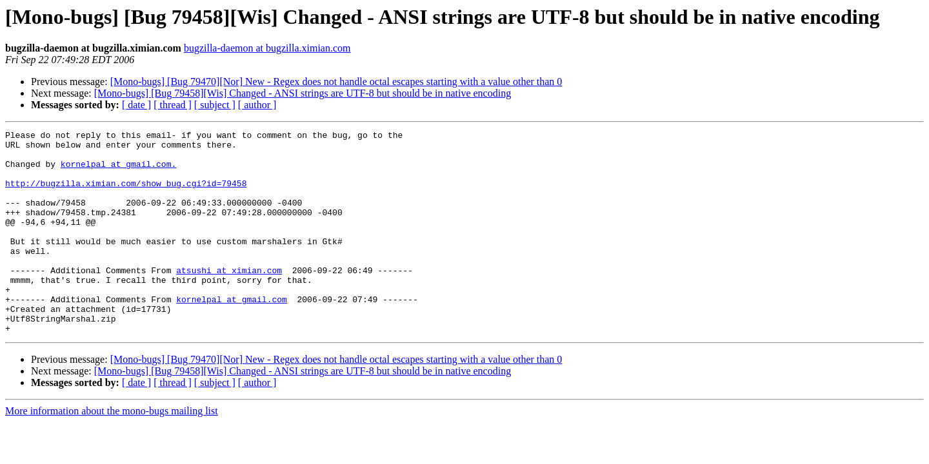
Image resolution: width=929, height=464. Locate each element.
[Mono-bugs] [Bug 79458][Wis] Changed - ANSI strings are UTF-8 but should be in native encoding (302, 93)
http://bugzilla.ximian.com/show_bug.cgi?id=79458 (125, 194)
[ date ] (136, 104)
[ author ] (257, 104)
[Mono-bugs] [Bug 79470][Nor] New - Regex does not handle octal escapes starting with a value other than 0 (336, 81)
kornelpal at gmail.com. (118, 171)
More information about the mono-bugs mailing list (111, 451)
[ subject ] (214, 104)
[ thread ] (173, 104)
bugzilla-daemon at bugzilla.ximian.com (267, 48)
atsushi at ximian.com (229, 299)
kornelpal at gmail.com (231, 334)
